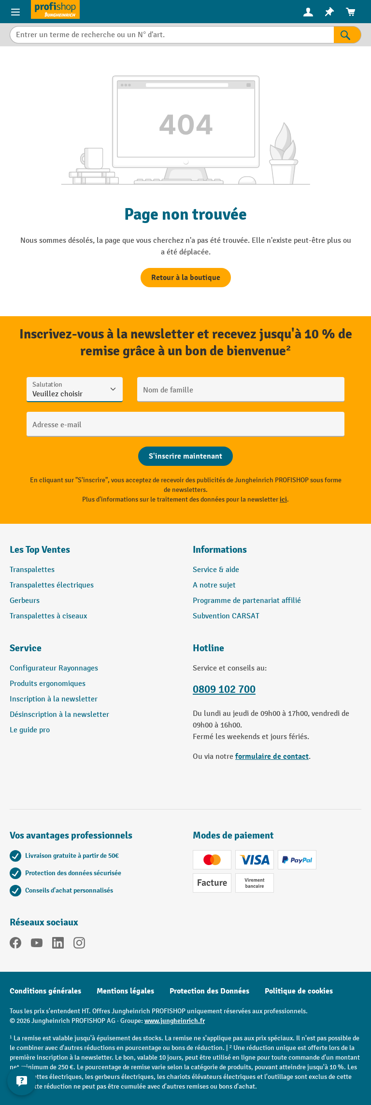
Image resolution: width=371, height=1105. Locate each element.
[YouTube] (37, 944)
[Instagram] (79, 944)
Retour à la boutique (185, 277)
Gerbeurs (25, 600)
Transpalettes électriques (52, 585)
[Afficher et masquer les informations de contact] (21, 1080)
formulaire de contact (272, 756)
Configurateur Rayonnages (54, 668)
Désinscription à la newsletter (59, 714)
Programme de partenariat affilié (247, 600)
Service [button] (26, 648)
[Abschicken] (185, 456)
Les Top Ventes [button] (40, 550)
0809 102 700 (224, 689)
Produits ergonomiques (48, 683)
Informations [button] (220, 550)
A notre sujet (214, 585)
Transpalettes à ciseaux (48, 616)
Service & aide (216, 569)
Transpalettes (32, 569)
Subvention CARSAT (226, 616)
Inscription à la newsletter (54, 699)
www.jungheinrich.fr (174, 1021)
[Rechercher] (347, 34)
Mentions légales (125, 991)
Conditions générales (45, 991)
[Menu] (15, 11)
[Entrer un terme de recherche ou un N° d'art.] (172, 34)
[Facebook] (15, 944)
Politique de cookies (299, 991)
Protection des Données (209, 991)
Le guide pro (30, 730)
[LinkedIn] (58, 944)
